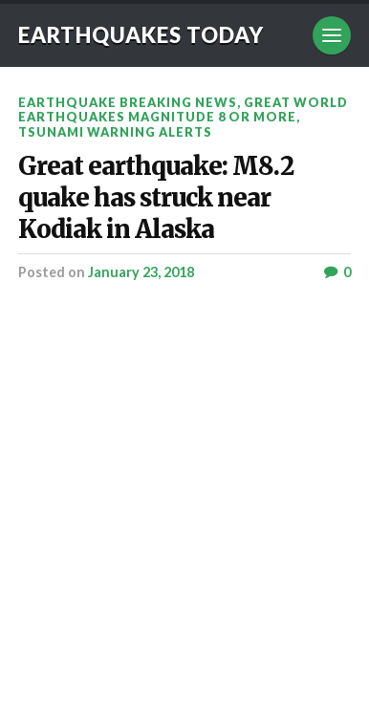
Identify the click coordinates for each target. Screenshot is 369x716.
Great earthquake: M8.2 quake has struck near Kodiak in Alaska (155, 198)
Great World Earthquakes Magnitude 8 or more (183, 109)
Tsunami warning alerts (115, 132)
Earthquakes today (141, 35)
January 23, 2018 (141, 272)
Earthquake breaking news (127, 102)
